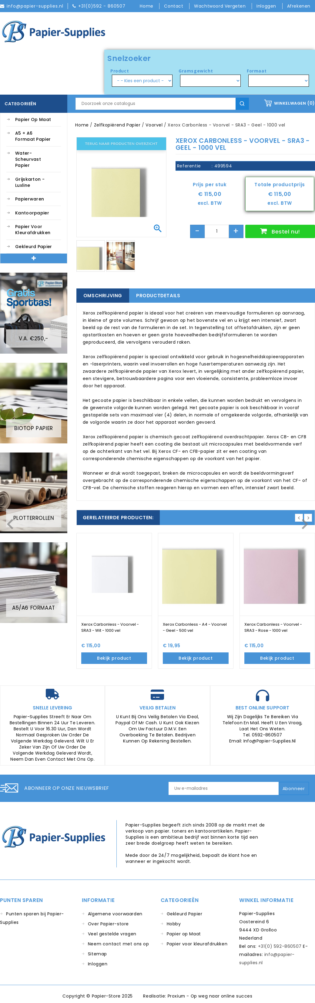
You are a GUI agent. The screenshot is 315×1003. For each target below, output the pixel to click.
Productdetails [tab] (158, 295)
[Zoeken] (162, 104)
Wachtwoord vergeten (220, 6)
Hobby (174, 924)
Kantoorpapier (32, 213)
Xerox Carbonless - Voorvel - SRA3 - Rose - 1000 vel (273, 627)
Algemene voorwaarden (115, 914)
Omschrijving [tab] (102, 295)
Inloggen (98, 964)
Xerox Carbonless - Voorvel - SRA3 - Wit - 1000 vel (110, 627)
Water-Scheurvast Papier (28, 159)
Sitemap (97, 954)
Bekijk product (114, 658)
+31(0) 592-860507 (280, 946)
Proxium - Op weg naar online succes (210, 996)
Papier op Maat (33, 119)
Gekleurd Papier (33, 247)
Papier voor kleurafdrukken (32, 230)
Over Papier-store (108, 924)
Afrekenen (298, 6)
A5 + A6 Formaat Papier (33, 136)
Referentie (189, 166)
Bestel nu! (285, 231)
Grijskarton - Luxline (30, 182)
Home (147, 6)
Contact (174, 6)
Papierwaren (29, 199)
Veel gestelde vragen (112, 934)
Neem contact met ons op (118, 944)
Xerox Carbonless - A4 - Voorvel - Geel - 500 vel (195, 627)
